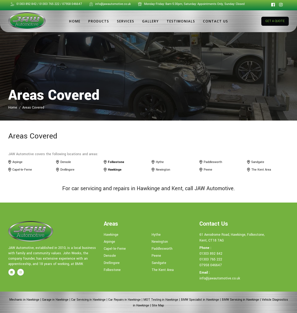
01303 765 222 (210, 259)
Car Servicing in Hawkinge (88, 300)
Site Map (158, 305)
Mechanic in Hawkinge (24, 300)
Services (125, 21)
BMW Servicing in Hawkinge (240, 300)
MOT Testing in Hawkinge (160, 300)
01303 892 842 (210, 253)
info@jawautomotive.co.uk (219, 278)
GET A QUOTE (275, 21)
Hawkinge (111, 234)
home (12, 107)
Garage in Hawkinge (55, 300)
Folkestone (112, 269)
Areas (111, 224)
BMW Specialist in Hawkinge (200, 300)
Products (98, 21)
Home (74, 21)
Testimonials (181, 21)
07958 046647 (210, 265)
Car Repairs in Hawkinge (124, 300)
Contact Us (215, 21)
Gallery (150, 21)
